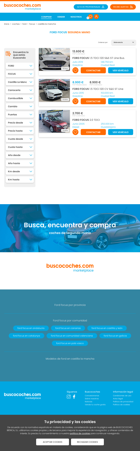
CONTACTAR (93, 70)
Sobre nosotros (92, 398)
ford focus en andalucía (30, 328)
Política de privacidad (123, 401)
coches (16, 24)
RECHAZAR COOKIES (87, 441)
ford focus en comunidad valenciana (72, 335)
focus (32, 24)
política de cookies (80, 433)
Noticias (88, 401)
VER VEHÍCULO (121, 70)
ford (24, 24)
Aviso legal (118, 398)
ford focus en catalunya (26, 335)
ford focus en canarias (68, 328)
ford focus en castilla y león (107, 328)
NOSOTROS (76, 16)
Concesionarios (92, 395)
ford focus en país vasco (70, 343)
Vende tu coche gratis (95, 404)
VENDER (61, 16)
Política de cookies (121, 404)
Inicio (6, 24)
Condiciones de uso (122, 395)
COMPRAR (46, 16)
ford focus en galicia (115, 335)
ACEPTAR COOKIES (52, 441)
